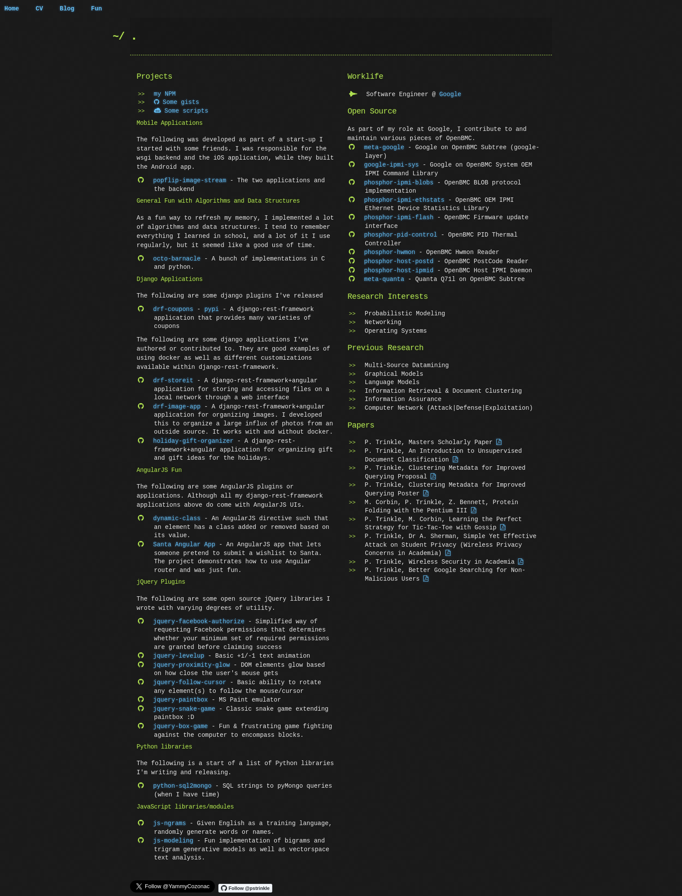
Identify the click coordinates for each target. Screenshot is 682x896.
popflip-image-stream (189, 180)
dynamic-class (177, 516)
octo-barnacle (177, 258)
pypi (211, 308)
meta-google (384, 147)
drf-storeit (173, 379)
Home (11, 9)
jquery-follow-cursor (189, 677)
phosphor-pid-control (400, 232)
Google (450, 94)
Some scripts (181, 111)
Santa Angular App (184, 541)
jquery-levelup (178, 652)
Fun (96, 9)
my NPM (165, 94)
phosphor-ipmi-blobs (399, 181)
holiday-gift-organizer (193, 439)
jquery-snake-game (184, 703)
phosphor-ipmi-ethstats (404, 198)
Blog (67, 9)
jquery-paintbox (180, 694)
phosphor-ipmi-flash (399, 215)
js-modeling (173, 833)
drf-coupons (173, 308)
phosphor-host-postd (399, 258)
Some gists (176, 102)
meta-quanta (384, 275)
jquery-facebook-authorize (198, 618)
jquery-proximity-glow (191, 660)
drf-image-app (177, 405)
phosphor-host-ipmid (399, 266)
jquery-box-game (180, 720)
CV (39, 9)
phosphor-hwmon (389, 249)
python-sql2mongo (182, 779)
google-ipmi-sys (391, 164)
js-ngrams (169, 816)
